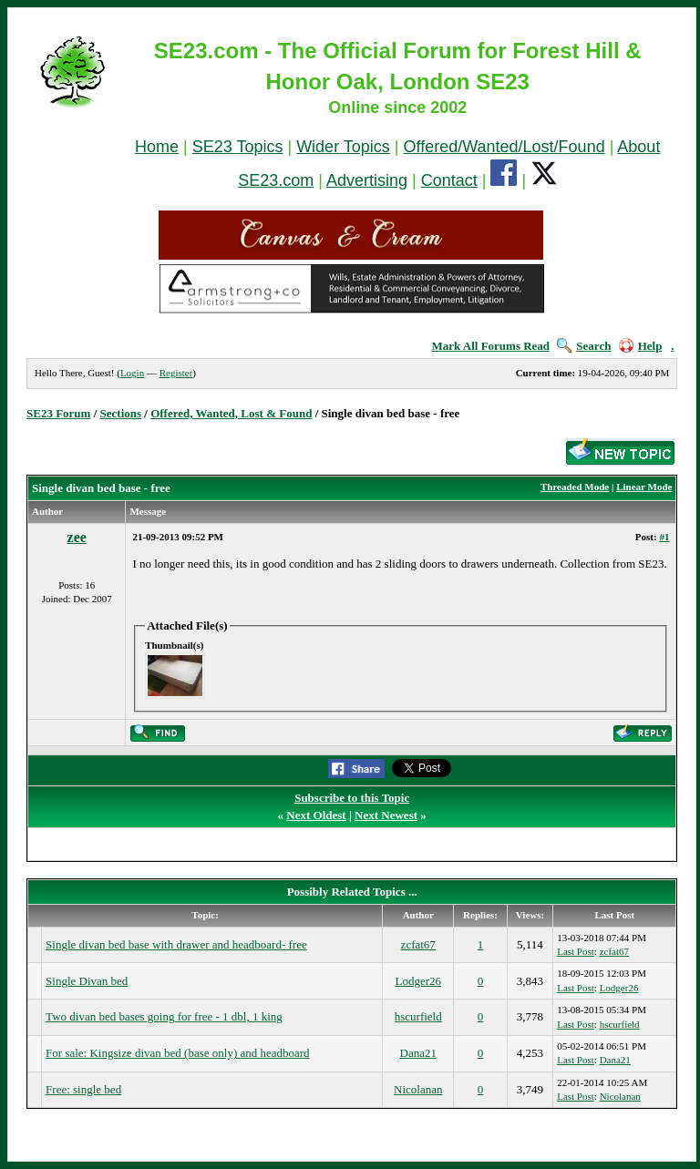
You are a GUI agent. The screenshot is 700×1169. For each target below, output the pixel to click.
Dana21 (418, 1053)
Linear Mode (644, 486)
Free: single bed (83, 1089)
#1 (664, 536)
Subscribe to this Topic (351, 798)
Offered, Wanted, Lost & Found (231, 413)
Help (641, 346)
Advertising (366, 180)
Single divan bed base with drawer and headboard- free (176, 944)
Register (176, 372)
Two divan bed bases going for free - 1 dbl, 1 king (164, 1016)
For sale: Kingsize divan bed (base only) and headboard (178, 1053)
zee (77, 537)
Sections (121, 413)
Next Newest (386, 815)
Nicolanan (418, 1089)
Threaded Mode (574, 486)
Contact (449, 180)
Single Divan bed (87, 981)
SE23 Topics (237, 147)
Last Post (575, 951)
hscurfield (418, 1016)
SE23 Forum (58, 413)
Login (132, 372)
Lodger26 (418, 981)
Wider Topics (343, 147)
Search (584, 346)
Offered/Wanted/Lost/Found (504, 147)
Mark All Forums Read (490, 346)
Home (157, 147)
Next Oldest (315, 815)
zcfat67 (418, 944)
